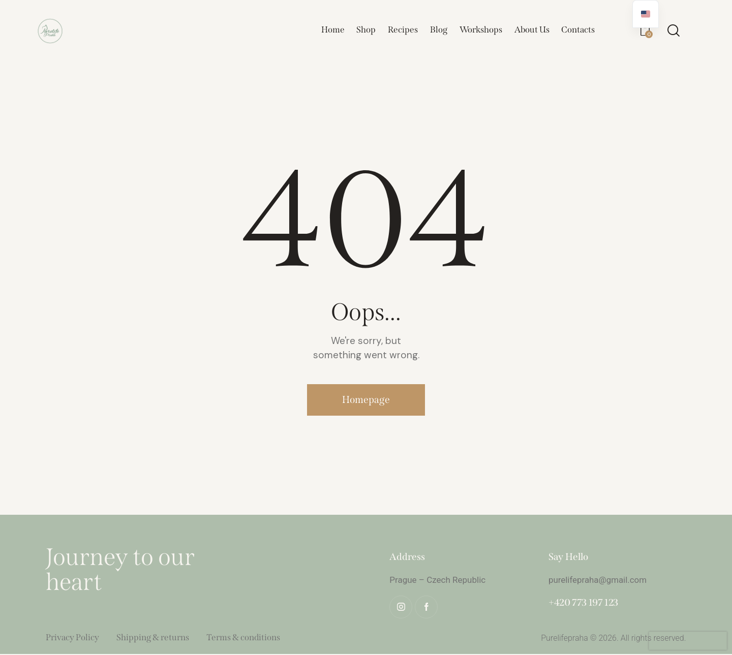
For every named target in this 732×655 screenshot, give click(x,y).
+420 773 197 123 (583, 603)
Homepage (366, 400)
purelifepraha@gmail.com (598, 581)
